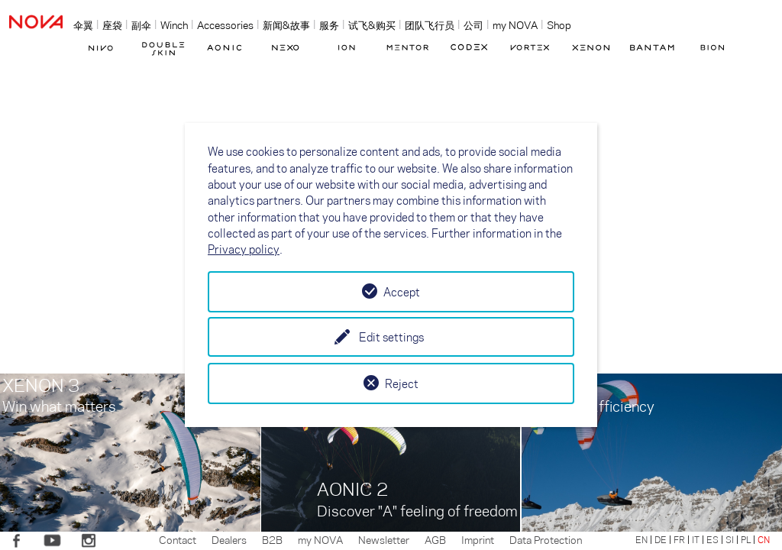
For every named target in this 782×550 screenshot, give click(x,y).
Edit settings (391, 337)
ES (712, 539)
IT (696, 539)
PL (746, 539)
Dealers (229, 539)
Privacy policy (244, 249)
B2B (272, 539)
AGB (435, 539)
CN (764, 539)
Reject (401, 383)
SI (729, 539)
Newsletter (383, 539)
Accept (401, 291)
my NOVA (320, 539)
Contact (177, 539)
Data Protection (545, 539)
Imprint (477, 539)
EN (641, 539)
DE (660, 539)
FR (679, 539)
